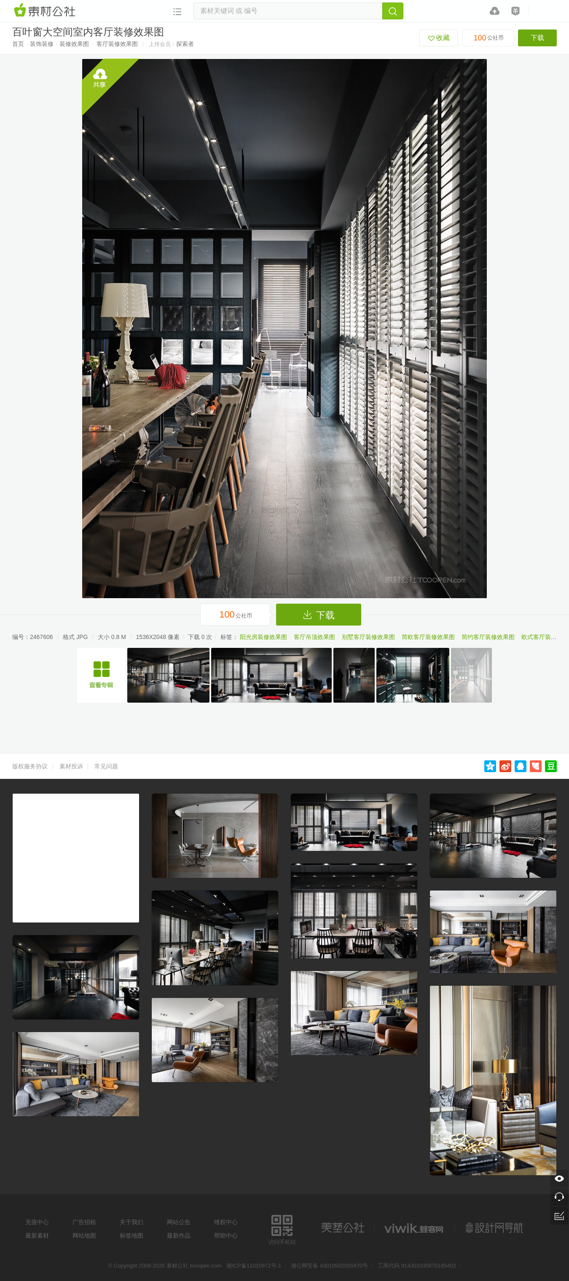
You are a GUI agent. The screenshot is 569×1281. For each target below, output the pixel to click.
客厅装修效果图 (117, 43)
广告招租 (84, 1222)
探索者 (185, 43)
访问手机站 (282, 1228)
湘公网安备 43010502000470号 (329, 1265)
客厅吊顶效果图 (314, 637)
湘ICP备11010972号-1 (253, 1265)
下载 (537, 37)
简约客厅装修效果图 (488, 637)
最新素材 (37, 1235)
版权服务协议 (30, 766)
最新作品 (179, 1235)
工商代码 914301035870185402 (417, 1265)
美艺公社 (342, 1227)
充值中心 (37, 1222)
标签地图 (131, 1235)
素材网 (46, 10)
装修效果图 (74, 43)
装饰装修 (42, 43)
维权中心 (226, 1222)
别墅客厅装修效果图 (368, 637)
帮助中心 (226, 1235)
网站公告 (179, 1222)
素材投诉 (71, 766)
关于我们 (131, 1222)
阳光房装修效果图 (263, 637)
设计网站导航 (495, 1227)
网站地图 (84, 1235)
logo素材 (414, 1227)
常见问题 (106, 766)
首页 (18, 43)
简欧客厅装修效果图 (428, 637)
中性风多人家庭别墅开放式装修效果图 (101, 675)
